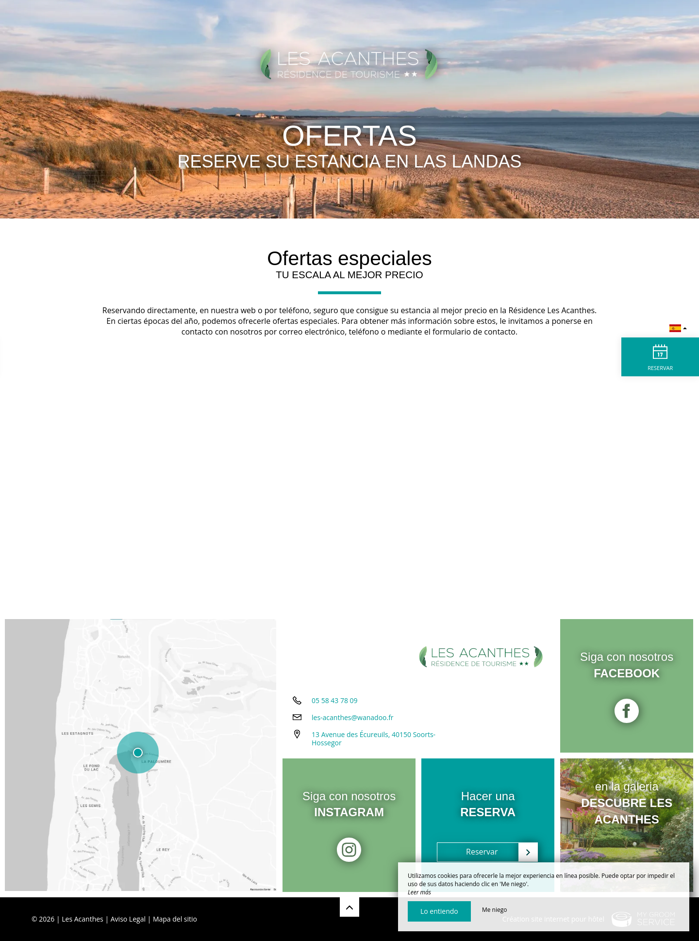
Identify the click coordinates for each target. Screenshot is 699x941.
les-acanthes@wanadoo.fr (353, 718)
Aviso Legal (128, 919)
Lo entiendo (439, 911)
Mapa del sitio (175, 919)
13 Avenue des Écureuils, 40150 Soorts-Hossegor (373, 739)
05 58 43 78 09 (335, 701)
